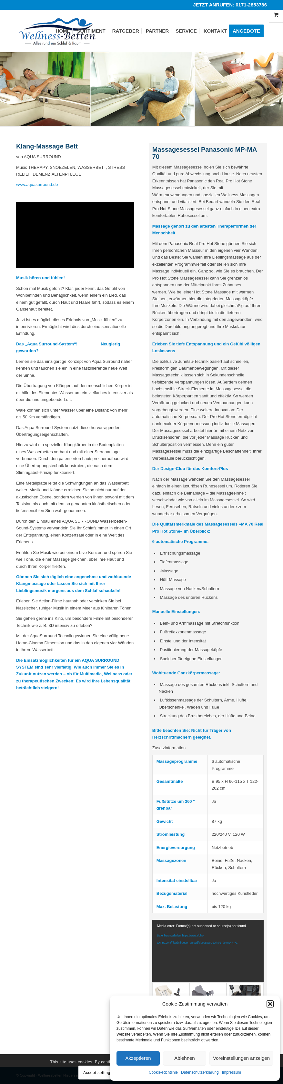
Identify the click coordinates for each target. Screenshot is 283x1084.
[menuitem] (62, 31)
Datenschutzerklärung (200, 1072)
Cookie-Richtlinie (163, 1072)
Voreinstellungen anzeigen (241, 1058)
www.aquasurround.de (37, 184)
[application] (208, 951)
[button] (270, 1004)
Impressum (231, 1072)
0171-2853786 (251, 4)
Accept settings (97, 1072)
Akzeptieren (138, 1058)
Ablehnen (184, 1058)
